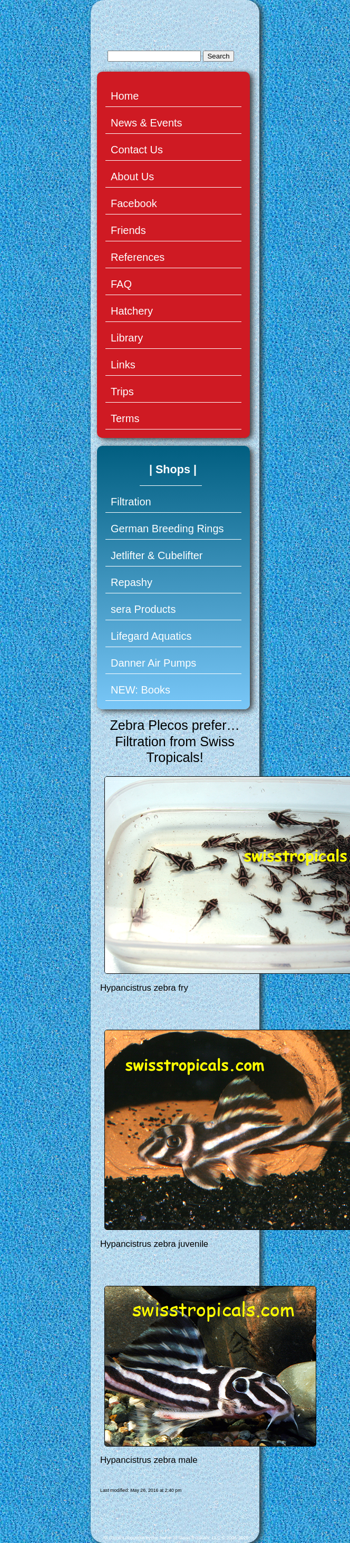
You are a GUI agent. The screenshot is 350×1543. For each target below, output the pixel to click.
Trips (122, 391)
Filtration (131, 501)
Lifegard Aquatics (151, 636)
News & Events (146, 123)
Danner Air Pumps (153, 663)
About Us (132, 176)
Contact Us (137, 149)
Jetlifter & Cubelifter (157, 555)
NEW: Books (140, 690)
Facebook (134, 203)
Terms (125, 418)
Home (125, 96)
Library (127, 338)
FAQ (121, 284)
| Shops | (173, 469)
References (137, 257)
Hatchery (132, 311)
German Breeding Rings (167, 528)
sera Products (143, 609)
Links (123, 364)
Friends (128, 230)
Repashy (131, 582)
